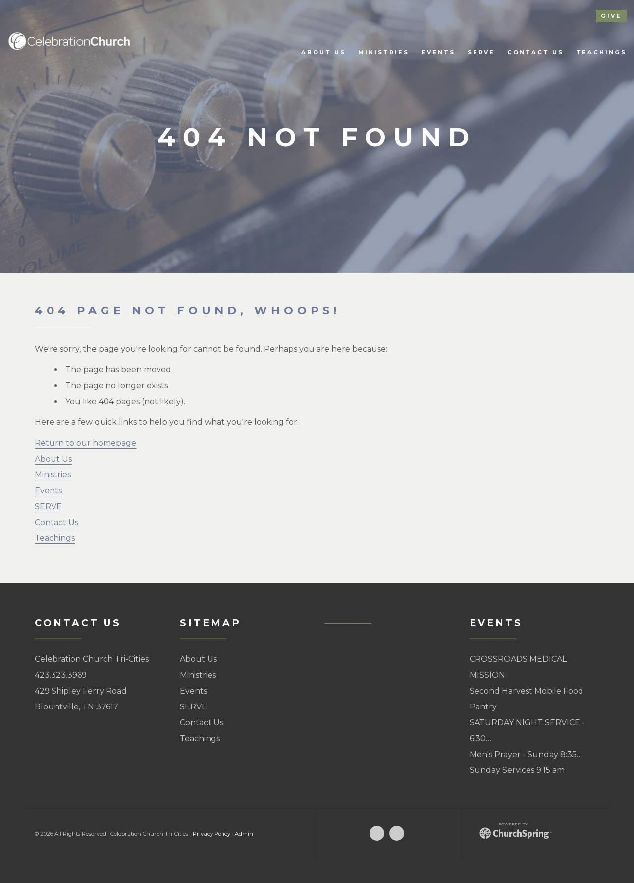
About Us (53, 459)
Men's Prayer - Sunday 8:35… (526, 754)
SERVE (48, 506)
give (611, 15)
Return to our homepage (85, 443)
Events (48, 490)
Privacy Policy (211, 833)
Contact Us (56, 522)
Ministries (53, 474)
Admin (244, 833)
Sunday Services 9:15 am (517, 770)
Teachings (55, 538)
